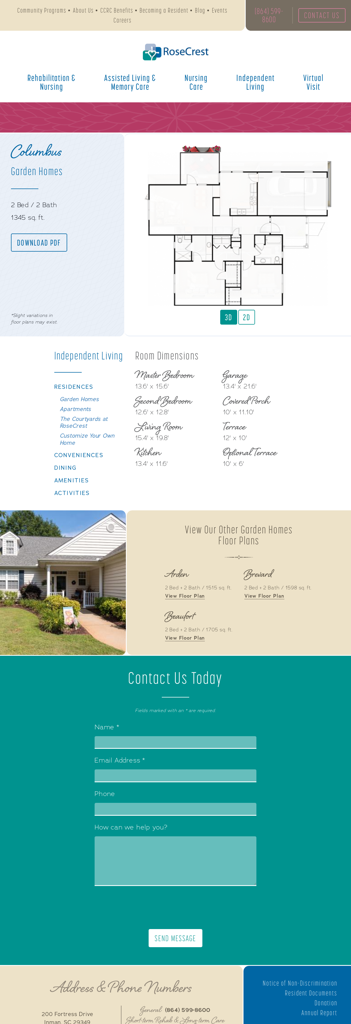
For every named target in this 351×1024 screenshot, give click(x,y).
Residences (74, 398)
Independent (255, 82)
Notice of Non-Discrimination (299, 995)
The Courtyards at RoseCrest (84, 434)
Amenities (72, 492)
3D (229, 317)
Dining (65, 479)
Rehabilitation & (51, 82)
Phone (105, 807)
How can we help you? (131, 840)
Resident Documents (310, 1005)
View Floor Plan (185, 608)
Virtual (313, 82)
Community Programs (41, 10)
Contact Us (321, 15)
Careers (123, 20)
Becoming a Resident (164, 10)
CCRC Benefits (116, 10)
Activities (72, 505)
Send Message (176, 950)
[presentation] (175, 920)
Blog (200, 10)
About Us (83, 10)
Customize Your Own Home (87, 451)
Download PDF (39, 242)
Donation (325, 1015)
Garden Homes (79, 410)
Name (107, 740)
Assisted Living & (130, 82)
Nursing (196, 82)
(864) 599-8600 (268, 15)
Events (220, 10)
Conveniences (79, 467)
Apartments (76, 420)
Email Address (120, 773)
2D (247, 317)
